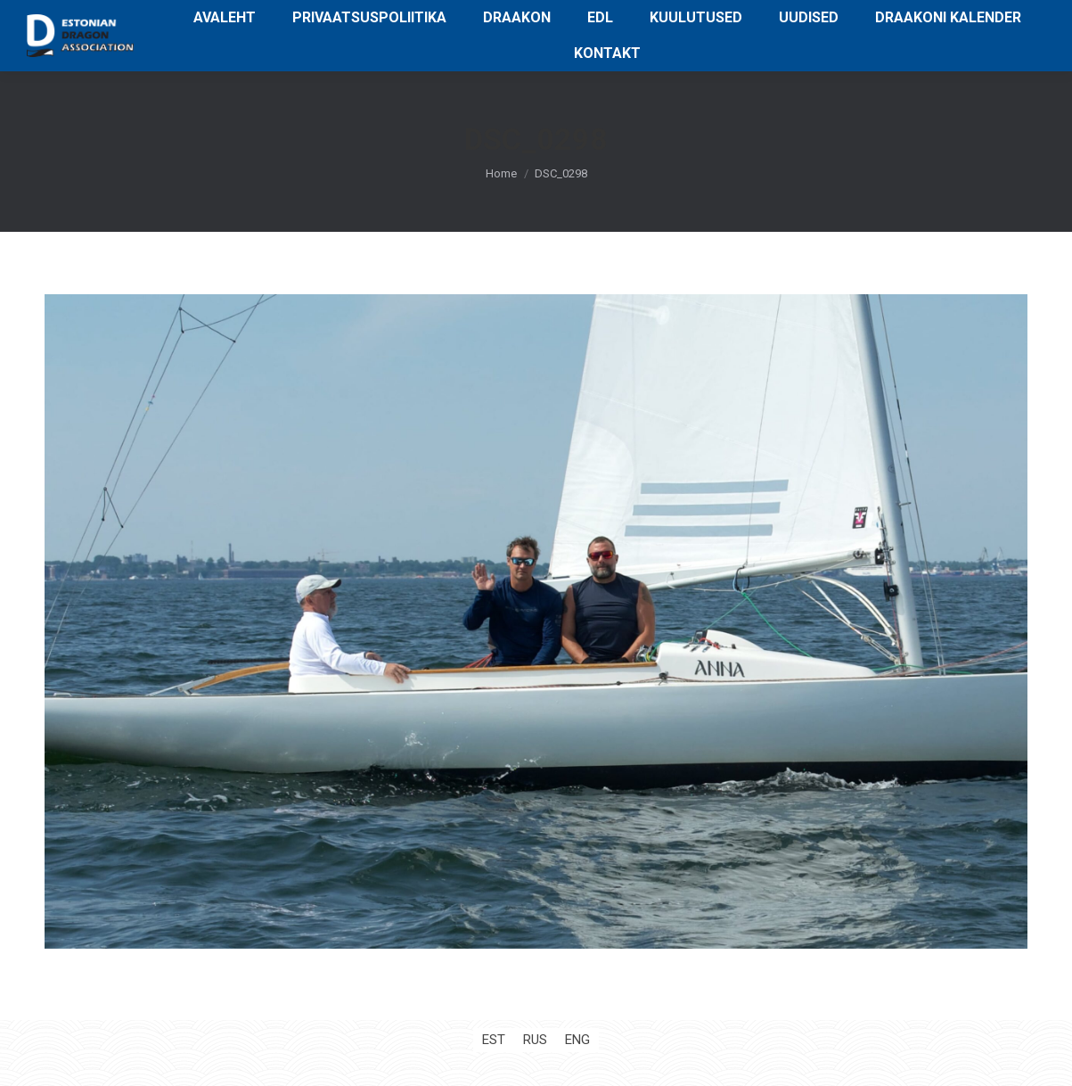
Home (501, 173)
